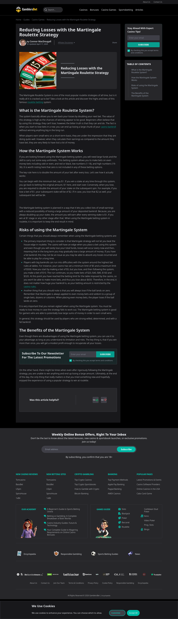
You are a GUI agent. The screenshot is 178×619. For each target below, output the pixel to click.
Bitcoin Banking (82, 493)
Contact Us (158, 2)
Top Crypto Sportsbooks (85, 484)
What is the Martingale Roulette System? (141, 71)
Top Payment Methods (118, 479)
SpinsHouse (21, 493)
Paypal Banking (115, 489)
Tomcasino (20, 479)
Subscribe (105, 354)
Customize (117, 613)
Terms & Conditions (76, 583)
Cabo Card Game (144, 493)
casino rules (30, 286)
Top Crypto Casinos (83, 479)
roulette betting (35, 102)
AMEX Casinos (114, 493)
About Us (146, 2)
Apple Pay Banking (116, 484)
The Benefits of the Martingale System (140, 94)
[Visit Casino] (26, 9)
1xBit (18, 498)
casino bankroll (108, 126)
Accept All (133, 613)
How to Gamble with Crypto (87, 489)
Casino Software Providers (148, 484)
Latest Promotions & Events (149, 479)
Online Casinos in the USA (148, 489)
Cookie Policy (107, 583)
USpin (18, 489)
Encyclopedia (143, 583)
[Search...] (53, 9)
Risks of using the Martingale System (144, 86)
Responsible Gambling (125, 583)
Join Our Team (59, 583)
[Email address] (79, 449)
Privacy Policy (93, 583)
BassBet (19, 484)
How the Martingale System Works (143, 79)
